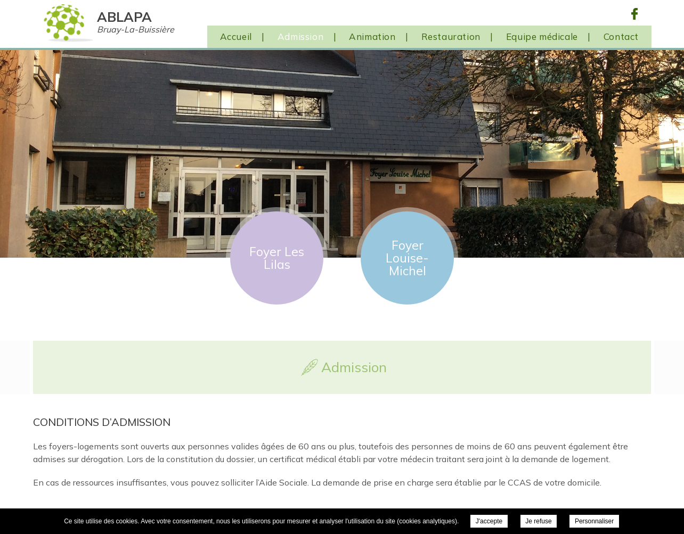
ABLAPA (135, 22)
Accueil (236, 36)
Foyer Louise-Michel (407, 257)
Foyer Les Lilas (276, 258)
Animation (372, 36)
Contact (621, 36)
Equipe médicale (542, 36)
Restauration (451, 36)
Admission (300, 36)
